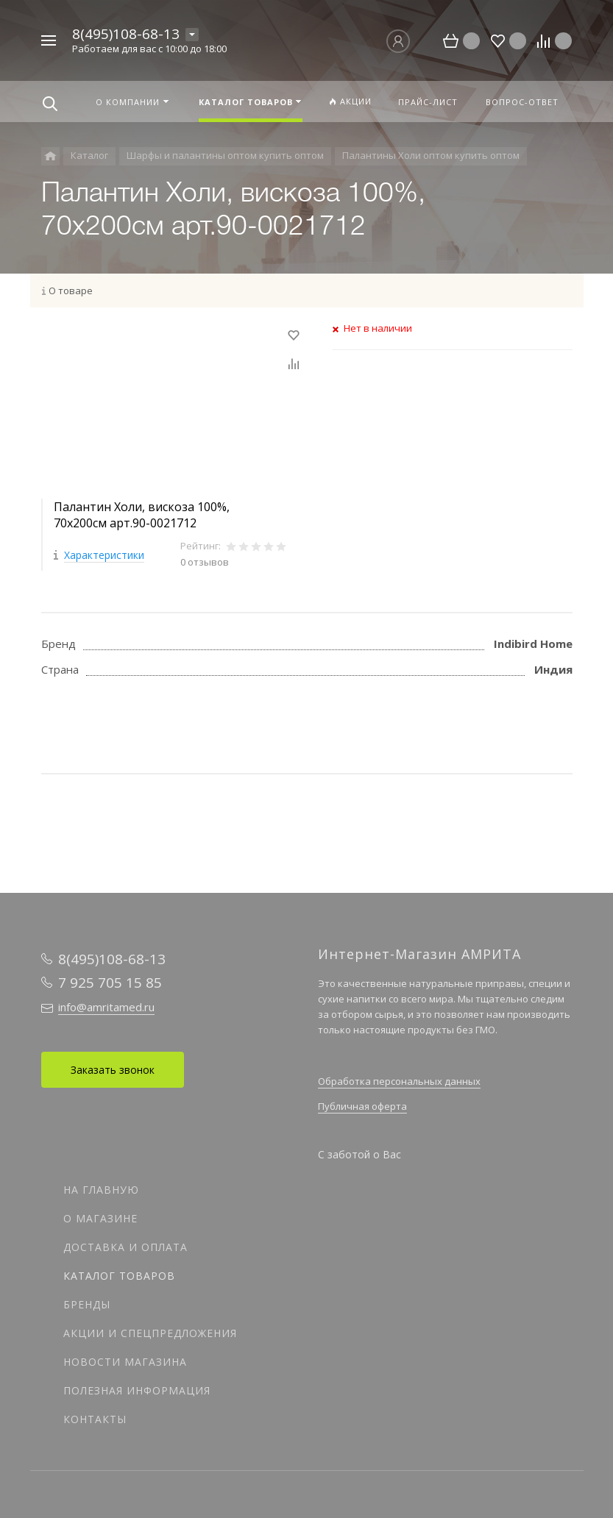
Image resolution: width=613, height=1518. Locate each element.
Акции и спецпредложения (150, 1333)
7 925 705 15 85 (110, 982)
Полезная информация (136, 1390)
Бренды (86, 1304)
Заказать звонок (113, 1070)
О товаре (71, 290)
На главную (101, 1190)
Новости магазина (125, 1362)
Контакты (95, 1419)
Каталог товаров (119, 1276)
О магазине (100, 1218)
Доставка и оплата (125, 1247)
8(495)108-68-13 (126, 33)
